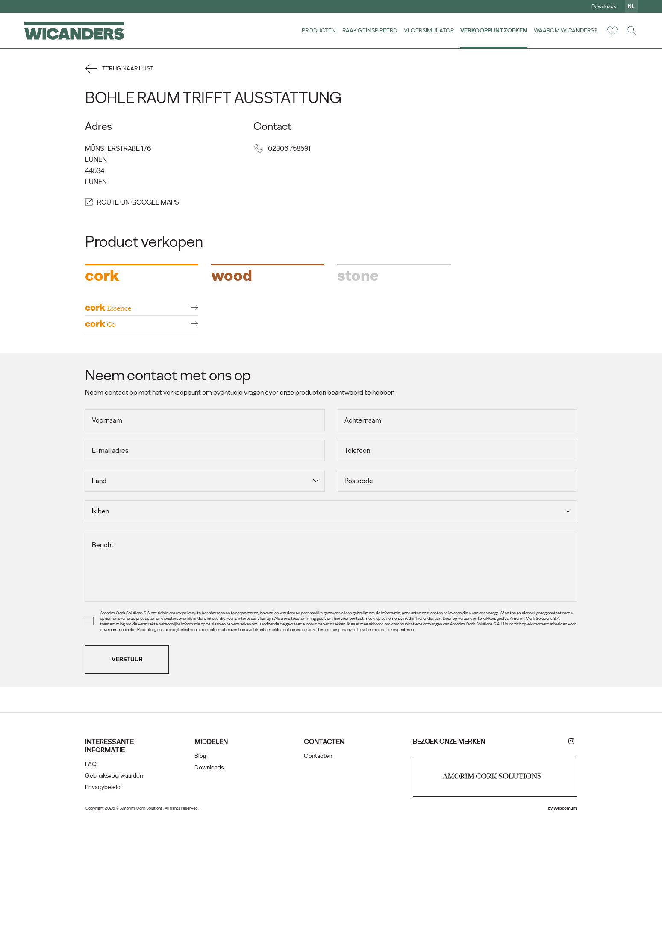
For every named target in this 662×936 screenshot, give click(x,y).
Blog (203, 872)
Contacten (318, 872)
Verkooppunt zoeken (492, 30)
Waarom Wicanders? (564, 30)
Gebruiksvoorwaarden (118, 892)
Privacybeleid (107, 903)
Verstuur (131, 775)
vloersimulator (428, 30)
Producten (317, 30)
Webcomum (560, 924)
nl (630, 6)
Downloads (602, 6)
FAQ (95, 880)
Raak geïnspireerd (368, 30)
